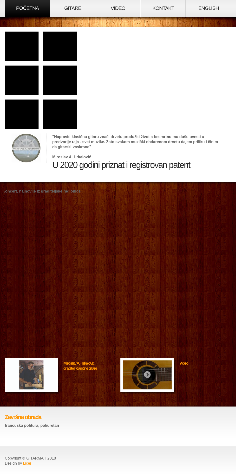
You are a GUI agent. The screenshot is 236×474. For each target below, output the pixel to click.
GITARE (72, 8)
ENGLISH (208, 8)
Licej (27, 463)
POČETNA (27, 8)
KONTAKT (163, 8)
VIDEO (118, 8)
